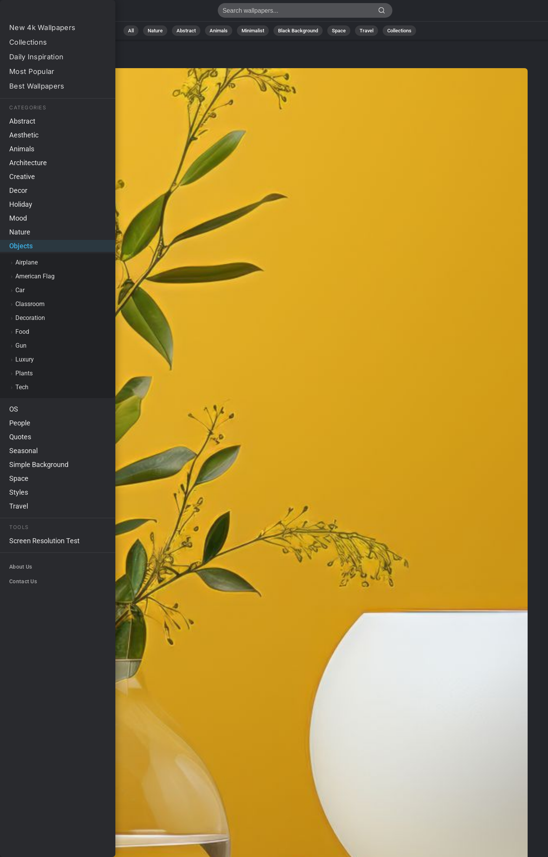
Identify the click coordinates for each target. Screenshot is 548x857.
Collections (399, 30)
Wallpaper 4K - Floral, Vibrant (46, 12)
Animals (219, 30)
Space (339, 30)
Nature (155, 30)
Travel (366, 30)
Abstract (186, 30)
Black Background (298, 30)
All (131, 30)
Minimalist (253, 30)
